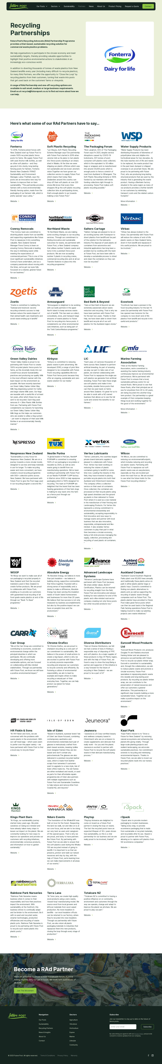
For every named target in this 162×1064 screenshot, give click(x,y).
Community (74, 1045)
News (91, 6)
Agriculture (74, 1020)
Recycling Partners (46, 1028)
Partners (81, 6)
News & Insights (45, 1032)
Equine (72, 1032)
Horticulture (74, 1028)
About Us (101, 6)
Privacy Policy (63, 1055)
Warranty (74, 1055)
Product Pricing (115, 6)
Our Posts (42, 1020)
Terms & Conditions (47, 1055)
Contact (148, 6)
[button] (42, 6)
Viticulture (73, 1024)
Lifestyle (73, 1041)
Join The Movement (25, 991)
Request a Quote (132, 6)
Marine (72, 1036)
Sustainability (69, 6)
